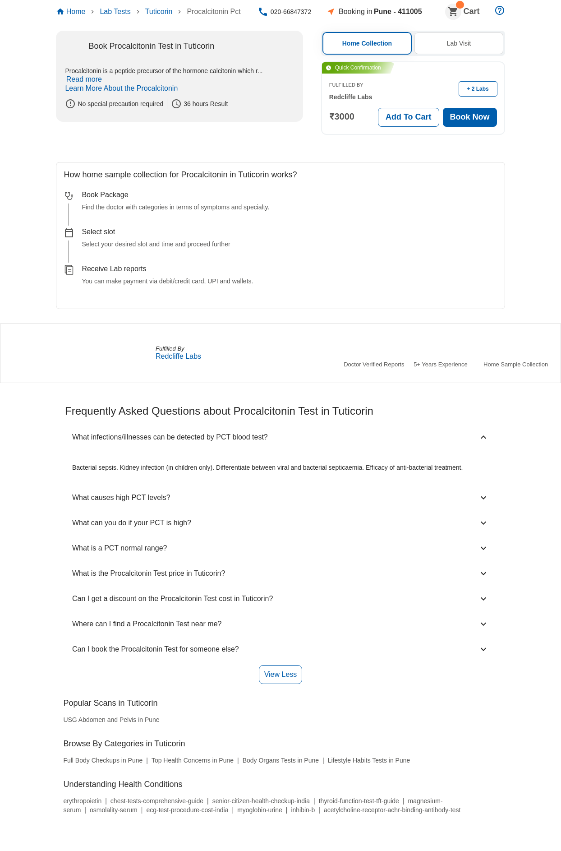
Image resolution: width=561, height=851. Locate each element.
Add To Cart (408, 117)
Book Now (470, 117)
